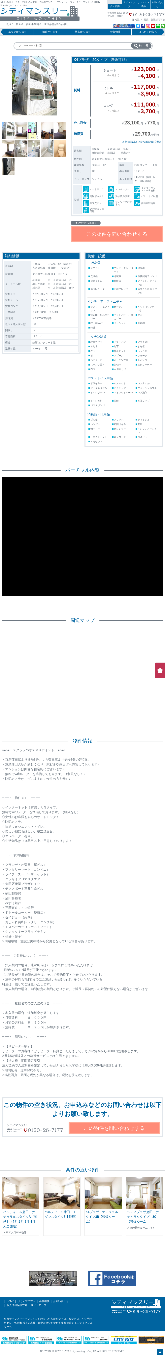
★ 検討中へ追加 (85, 222)
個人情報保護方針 (17, 1305)
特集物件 (115, 31)
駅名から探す (82, 31)
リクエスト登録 (143, 4)
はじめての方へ (148, 31)
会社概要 (115, 6)
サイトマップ (129, 4)
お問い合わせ (157, 4)
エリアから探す (17, 31)
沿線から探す (50, 31)
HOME (10, 1301)
